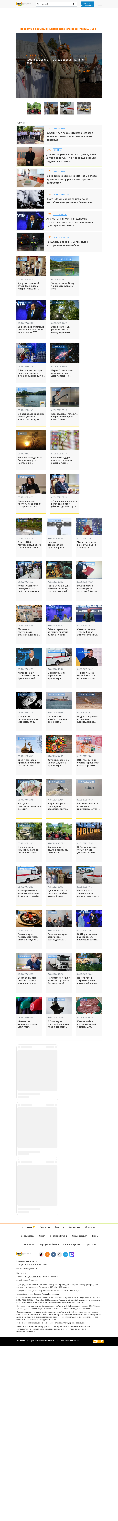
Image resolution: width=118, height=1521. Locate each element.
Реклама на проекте (26, 1436)
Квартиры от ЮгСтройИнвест (87, 4)
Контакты (45, 1402)
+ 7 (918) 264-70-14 (33, 1440)
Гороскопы (58, 349)
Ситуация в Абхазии (49, 1419)
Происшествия (27, 479)
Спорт (42, 1410)
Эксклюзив (55, 828)
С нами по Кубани (62, 262)
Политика (58, 305)
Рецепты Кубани (71, 1419)
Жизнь (57, 150)
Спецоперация (61, 196)
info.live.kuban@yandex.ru (26, 1443)
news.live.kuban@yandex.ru (27, 1455)
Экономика (60, 216)
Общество (59, 128)
